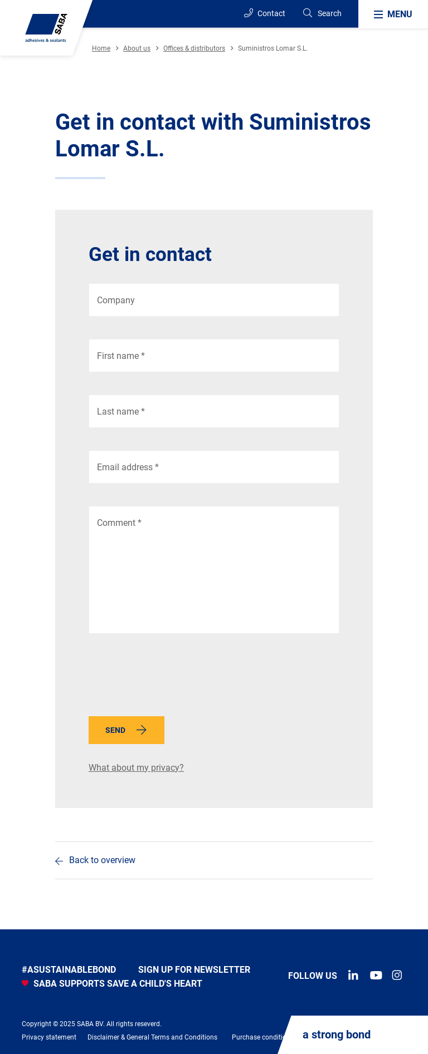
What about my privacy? (136, 767)
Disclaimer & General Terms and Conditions (152, 1037)
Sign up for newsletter (194, 969)
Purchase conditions (263, 1037)
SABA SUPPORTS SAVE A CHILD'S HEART (112, 983)
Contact (264, 13)
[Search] (321, 13)
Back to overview (102, 860)
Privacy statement (49, 1037)
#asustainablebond (69, 969)
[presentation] (173, 678)
